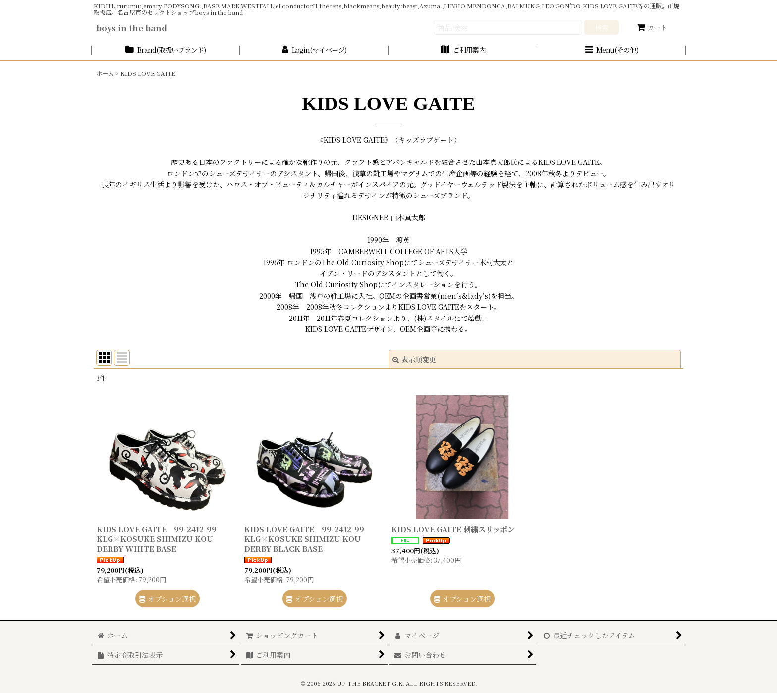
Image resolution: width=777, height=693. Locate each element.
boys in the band (131, 28)
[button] (611, 50)
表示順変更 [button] (414, 359)
